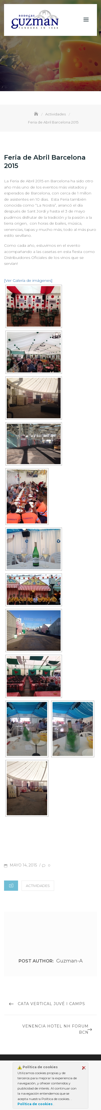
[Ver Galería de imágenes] (28, 280)
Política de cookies (35, 1104)
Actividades (38, 885)
